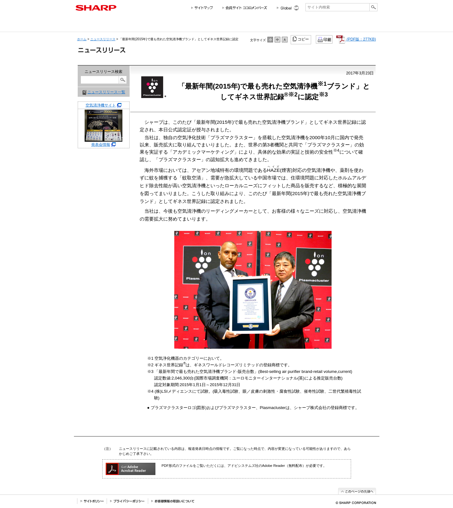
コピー (301, 38)
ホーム (82, 39)
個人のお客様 (131, 24)
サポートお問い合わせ (360, 24)
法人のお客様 (189, 24)
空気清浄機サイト (101, 105)
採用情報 (292, 24)
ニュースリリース (323, 24)
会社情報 (89, 24)
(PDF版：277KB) (356, 39)
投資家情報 (232, 24)
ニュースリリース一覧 (106, 92)
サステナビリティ (263, 24)
